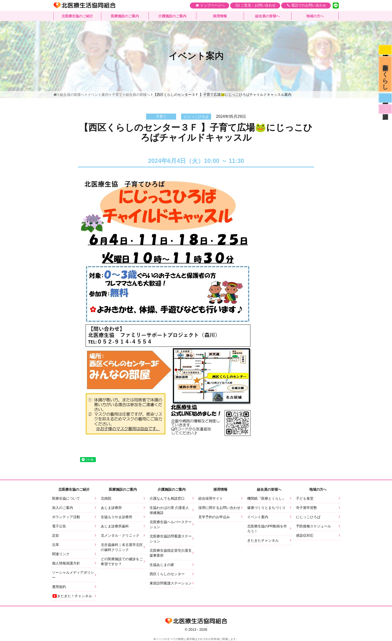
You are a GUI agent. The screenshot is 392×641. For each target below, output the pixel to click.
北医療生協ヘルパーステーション (171, 524)
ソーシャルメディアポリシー (73, 574)
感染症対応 (385, 50)
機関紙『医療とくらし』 (266, 498)
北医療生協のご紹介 (77, 16)
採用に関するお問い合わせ (219, 508)
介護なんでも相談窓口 (167, 498)
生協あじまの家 (162, 565)
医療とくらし (385, 75)
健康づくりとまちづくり (266, 508)
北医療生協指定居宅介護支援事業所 (171, 552)
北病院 (106, 498)
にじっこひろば (308, 517)
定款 (55, 535)
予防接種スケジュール (313, 526)
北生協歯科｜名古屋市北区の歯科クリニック (122, 547)
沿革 (55, 545)
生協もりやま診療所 (116, 517)
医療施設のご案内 (125, 16)
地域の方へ (315, 16)
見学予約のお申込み (214, 517)
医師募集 (385, 100)
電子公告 (59, 526)
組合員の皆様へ (267, 16)
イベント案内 (257, 517)
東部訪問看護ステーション (171, 583)
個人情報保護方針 (66, 563)
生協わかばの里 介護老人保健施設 (169, 510)
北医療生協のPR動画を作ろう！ (267, 528)
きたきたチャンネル (263, 540)
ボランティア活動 (66, 517)
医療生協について (66, 498)
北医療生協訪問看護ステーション (171, 538)
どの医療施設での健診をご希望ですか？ (122, 561)
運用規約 (59, 587)
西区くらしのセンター (167, 574)
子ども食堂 (304, 498)
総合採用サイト (210, 498)
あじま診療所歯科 (115, 526)
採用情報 (220, 16)
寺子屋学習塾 (306, 508)
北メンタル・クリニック (120, 535)
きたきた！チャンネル (72, 595)
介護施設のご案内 (172, 16)
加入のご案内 (62, 508)
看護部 (385, 112)
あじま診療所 (111, 508)
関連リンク (61, 554)
